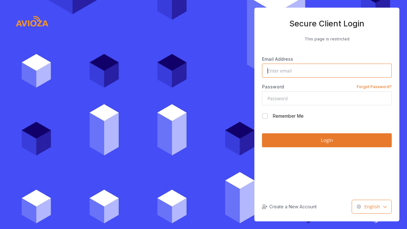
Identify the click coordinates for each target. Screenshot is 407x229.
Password (327, 87)
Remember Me (283, 116)
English (372, 207)
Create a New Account (289, 206)
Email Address (277, 59)
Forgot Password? (374, 86)
